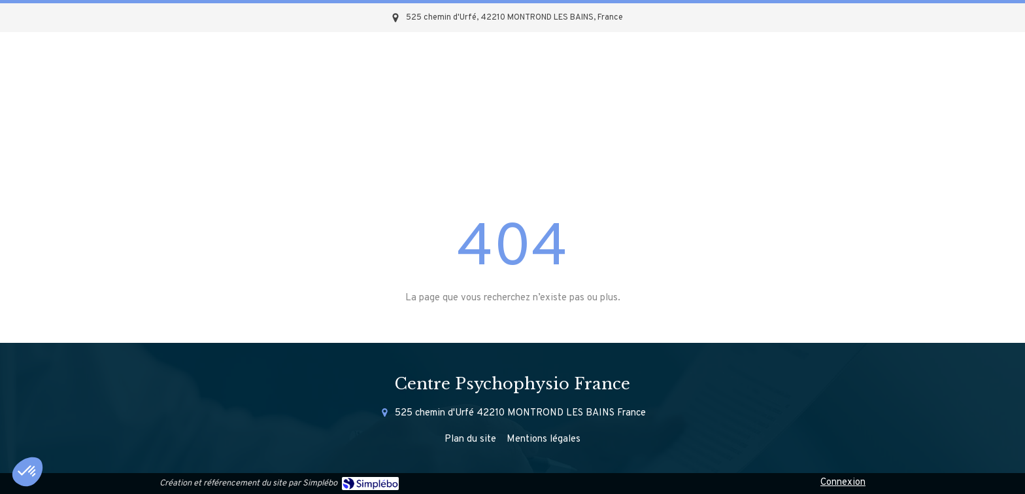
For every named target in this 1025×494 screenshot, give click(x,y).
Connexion (842, 482)
